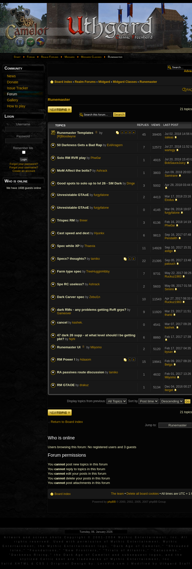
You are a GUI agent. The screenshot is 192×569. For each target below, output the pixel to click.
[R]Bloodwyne (66, 136)
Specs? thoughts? (71, 258)
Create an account (23, 170)
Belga (168, 364)
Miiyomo (96, 347)
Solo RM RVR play (71, 158)
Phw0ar (96, 158)
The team (117, 493)
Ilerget (169, 390)
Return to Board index (67, 422)
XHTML (22, 563)
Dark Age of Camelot (137, 546)
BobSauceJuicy (175, 163)
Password (23, 136)
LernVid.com (112, 563)
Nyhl (72, 339)
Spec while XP (68, 246)
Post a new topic (60, 109)
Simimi (169, 289)
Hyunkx (99, 233)
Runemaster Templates (75, 133)
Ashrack (101, 170)
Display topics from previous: (97, 401)
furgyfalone (101, 195)
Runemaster (148, 82)
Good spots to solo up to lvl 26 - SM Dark (89, 183)
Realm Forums (49, 56)
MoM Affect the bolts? (74, 170)
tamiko (95, 258)
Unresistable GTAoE (73, 195)
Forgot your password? (24, 163)
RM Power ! (66, 359)
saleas (169, 137)
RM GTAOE (66, 385)
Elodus (169, 200)
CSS (40, 563)
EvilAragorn (115, 145)
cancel (62, 322)
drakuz (84, 385)
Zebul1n (94, 297)
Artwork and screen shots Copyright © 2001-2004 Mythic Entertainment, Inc (91, 537)
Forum (31, 56)
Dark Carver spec (70, 297)
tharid (168, 315)
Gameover (64, 313)
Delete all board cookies (142, 493)
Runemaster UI (68, 347)
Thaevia (89, 246)
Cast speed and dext (73, 233)
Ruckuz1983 (173, 276)
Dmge (131, 183)
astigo (169, 251)
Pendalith (171, 238)
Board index (63, 82)
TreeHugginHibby (98, 271)
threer (84, 220)
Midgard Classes (91, 56)
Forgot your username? (24, 167)
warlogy (170, 150)
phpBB (112, 501)
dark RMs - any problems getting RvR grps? (91, 310)
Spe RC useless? (70, 284)
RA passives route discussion (80, 372)
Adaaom (85, 359)
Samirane (171, 175)
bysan (169, 352)
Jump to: (150, 425)
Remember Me (23, 148)
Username (23, 124)
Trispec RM (66, 220)
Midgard (69, 56)
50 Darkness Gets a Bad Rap (79, 145)
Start (17, 56)
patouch (170, 263)
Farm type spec (69, 271)
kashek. (77, 322)
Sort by (143, 401)
